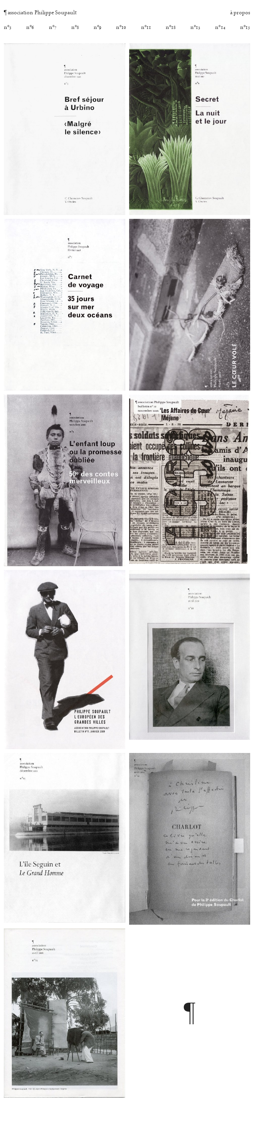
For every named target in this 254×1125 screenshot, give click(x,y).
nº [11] (146, 28)
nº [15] (245, 28)
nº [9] (97, 28)
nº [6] (30, 28)
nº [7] (53, 28)
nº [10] (121, 28)
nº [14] (220, 28)
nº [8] (75, 28)
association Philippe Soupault (40, 13)
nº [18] (171, 28)
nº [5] (8, 28)
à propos (240, 13)
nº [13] (195, 28)
